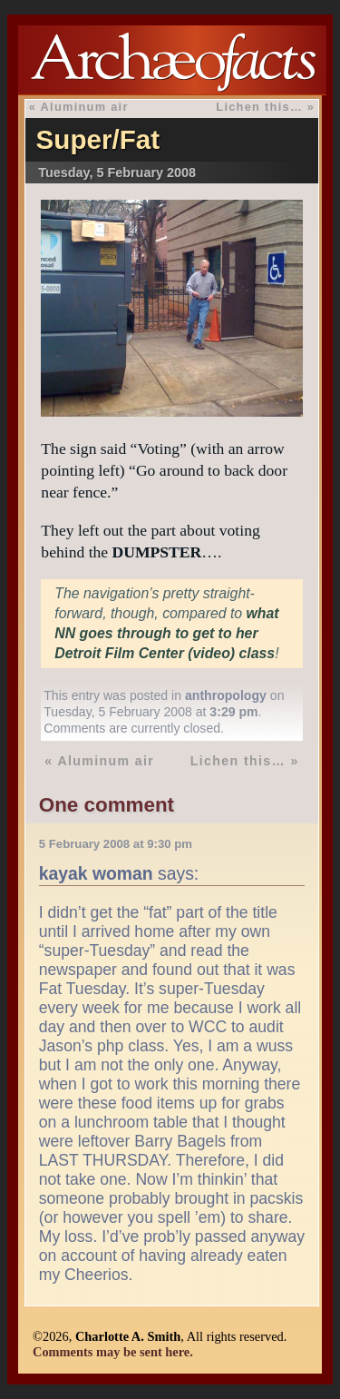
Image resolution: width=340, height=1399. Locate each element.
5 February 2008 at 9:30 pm (115, 844)
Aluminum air (85, 106)
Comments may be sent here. (113, 1352)
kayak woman (96, 873)
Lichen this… (259, 106)
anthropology (226, 695)
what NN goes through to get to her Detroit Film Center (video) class (166, 633)
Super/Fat (98, 139)
